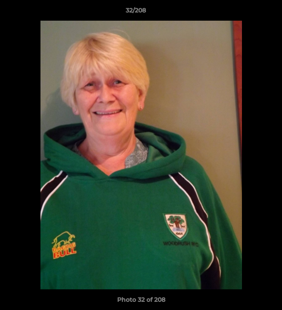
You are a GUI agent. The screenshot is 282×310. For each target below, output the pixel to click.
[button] (251, 12)
